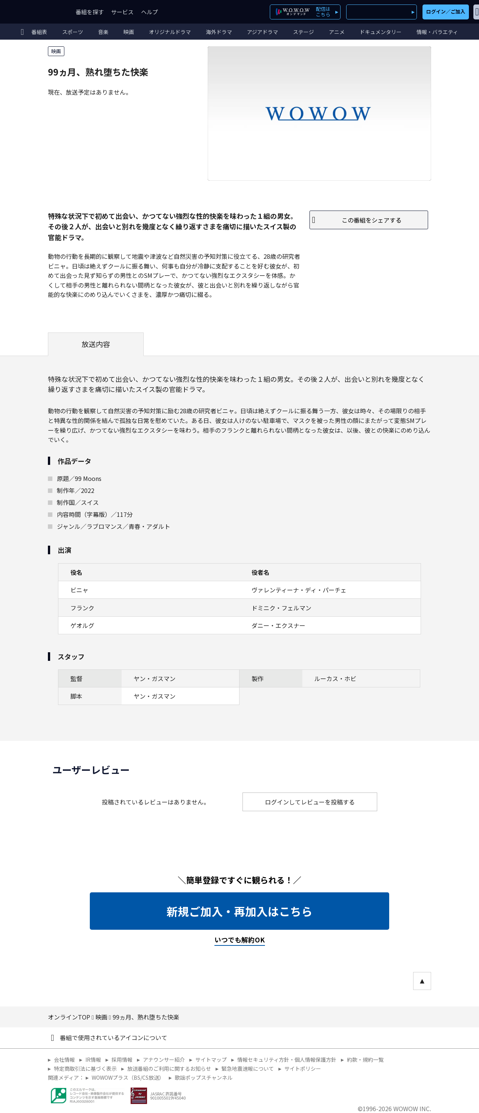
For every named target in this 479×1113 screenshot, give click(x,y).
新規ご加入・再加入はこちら (239, 911)
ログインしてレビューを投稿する (310, 801)
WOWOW (33, 12)
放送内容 (96, 344)
